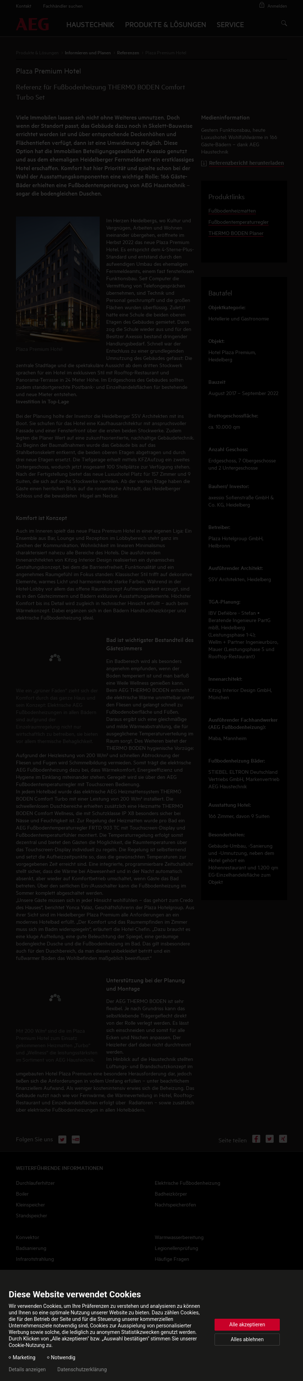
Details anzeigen (27, 1369)
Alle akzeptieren (247, 1324)
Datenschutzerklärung (82, 1369)
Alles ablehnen (247, 1339)
